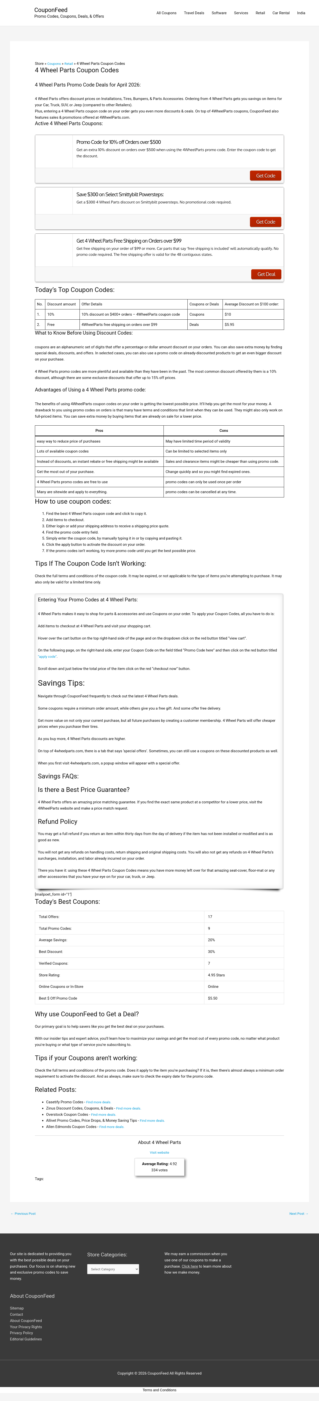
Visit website (159, 1153)
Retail (260, 13)
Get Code (265, 176)
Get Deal (266, 275)
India (301, 13)
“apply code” (48, 657)
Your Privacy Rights (26, 1328)
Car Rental (281, 13)
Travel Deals (194, 13)
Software (219, 13)
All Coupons (166, 13)
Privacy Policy (21, 1334)
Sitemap (17, 1310)
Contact (16, 1316)
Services (241, 13)
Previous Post (24, 1214)
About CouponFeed (26, 1322)
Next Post (298, 1214)
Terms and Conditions (159, 1391)
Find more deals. (100, 1103)
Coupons (54, 64)
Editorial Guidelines (26, 1340)
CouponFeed (53, 10)
